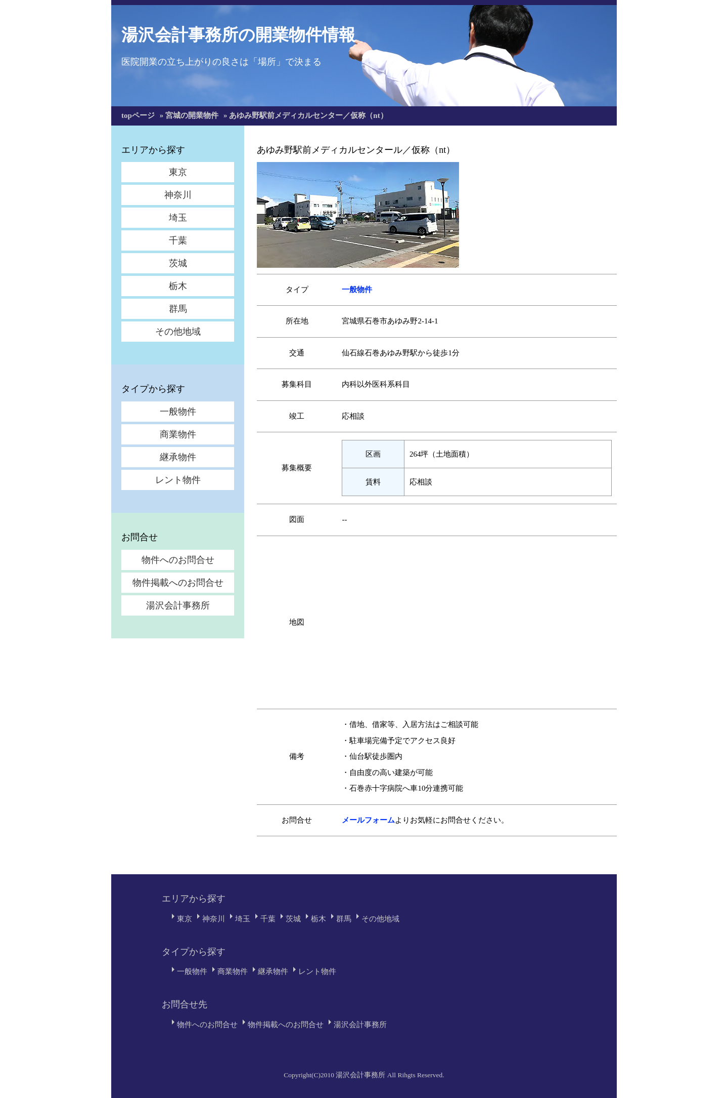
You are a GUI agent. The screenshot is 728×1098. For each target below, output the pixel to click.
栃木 (178, 286)
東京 (178, 172)
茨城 (178, 263)
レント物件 (178, 480)
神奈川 (178, 195)
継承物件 (178, 457)
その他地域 (178, 332)
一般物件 (178, 411)
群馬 (178, 309)
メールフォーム (368, 820)
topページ (138, 115)
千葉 (178, 240)
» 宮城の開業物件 (189, 115)
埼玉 (178, 218)
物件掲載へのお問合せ (177, 583)
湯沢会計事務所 (178, 605)
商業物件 (178, 434)
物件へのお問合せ (178, 560)
